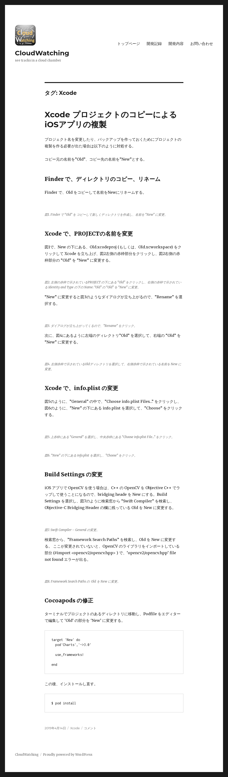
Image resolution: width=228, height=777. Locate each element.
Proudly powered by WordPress (67, 755)
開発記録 (154, 43)
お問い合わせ (201, 43)
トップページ (128, 43)
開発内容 (176, 43)
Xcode (75, 728)
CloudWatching (42, 53)
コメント (90, 728)
